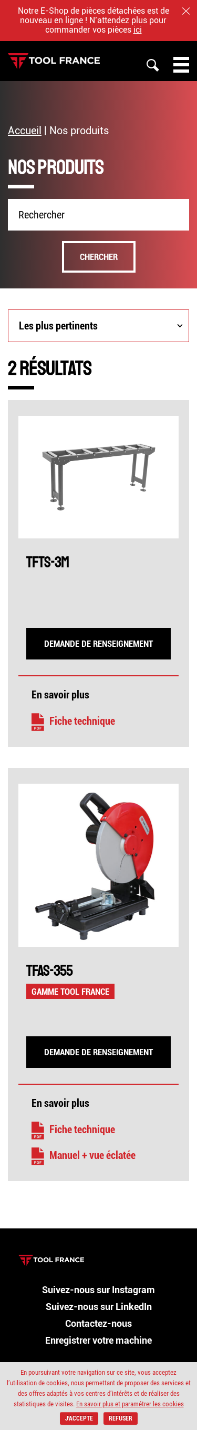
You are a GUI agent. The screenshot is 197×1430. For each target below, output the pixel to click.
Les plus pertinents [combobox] (58, 325)
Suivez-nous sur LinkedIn (99, 1306)
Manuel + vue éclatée (84, 1155)
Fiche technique (73, 721)
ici (137, 30)
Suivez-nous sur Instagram (98, 1289)
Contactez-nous (98, 1323)
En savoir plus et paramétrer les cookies (130, 1404)
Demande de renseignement (98, 643)
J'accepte (79, 1418)
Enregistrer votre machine (98, 1340)
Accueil (25, 130)
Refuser (120, 1418)
